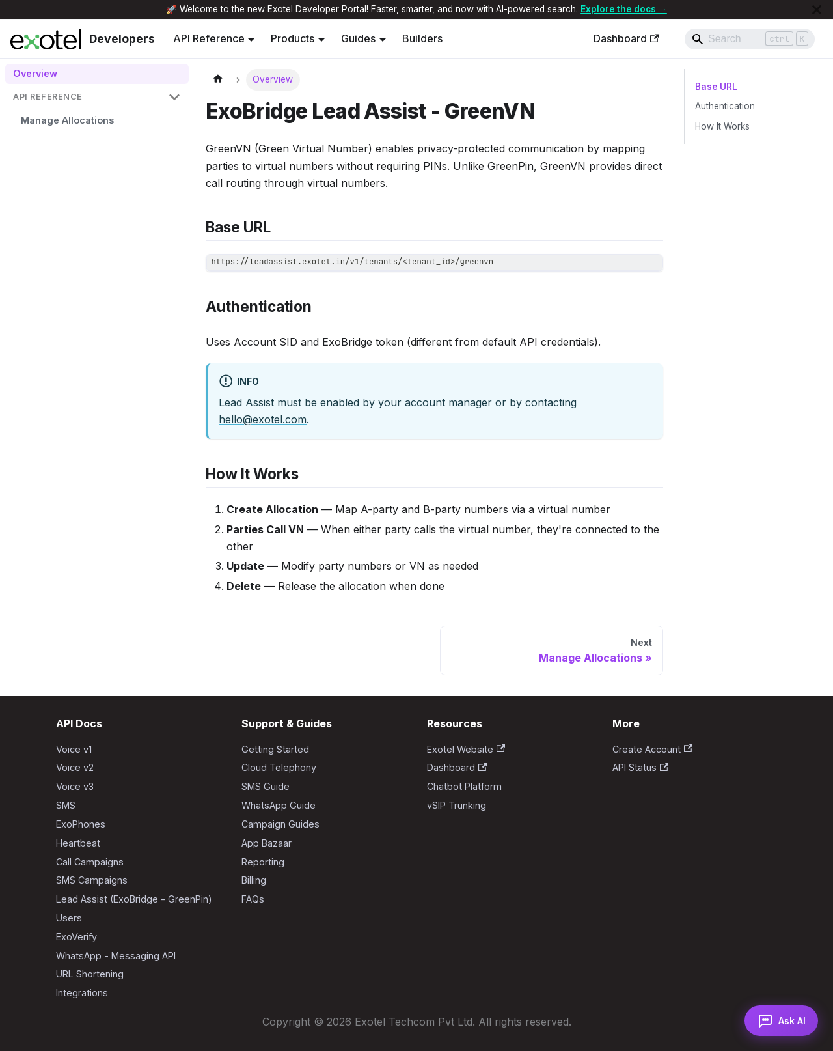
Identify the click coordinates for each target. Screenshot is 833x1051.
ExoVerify (76, 936)
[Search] (750, 39)
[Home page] (218, 80)
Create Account (652, 749)
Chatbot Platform (464, 786)
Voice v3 (75, 786)
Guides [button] (358, 38)
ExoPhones (80, 824)
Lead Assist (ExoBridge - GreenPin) (134, 898)
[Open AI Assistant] (779, 1019)
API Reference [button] (209, 38)
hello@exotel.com (263, 419)
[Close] (816, 9)
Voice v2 (75, 767)
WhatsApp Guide (278, 805)
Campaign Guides (280, 824)
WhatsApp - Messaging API (116, 955)
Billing (253, 880)
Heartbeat (78, 842)
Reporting (262, 861)
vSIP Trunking (456, 805)
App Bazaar (266, 842)
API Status (640, 767)
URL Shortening (90, 973)
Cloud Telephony (278, 767)
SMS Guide (265, 786)
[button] (97, 97)
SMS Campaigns (92, 880)
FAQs (252, 898)
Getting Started (275, 749)
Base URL (715, 86)
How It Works (722, 126)
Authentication (725, 106)
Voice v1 (74, 749)
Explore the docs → (623, 9)
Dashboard (626, 38)
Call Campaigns (90, 861)
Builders (422, 38)
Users (69, 917)
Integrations (82, 992)
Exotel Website (466, 749)
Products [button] (292, 38)
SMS (65, 805)
